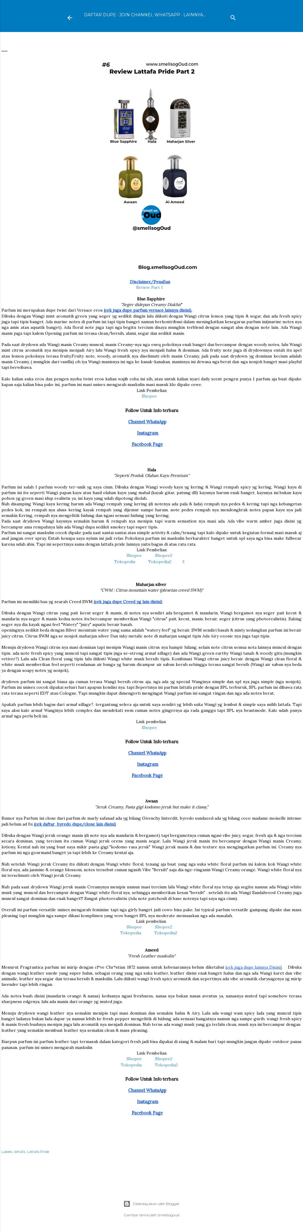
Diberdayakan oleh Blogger (151, 1203)
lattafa (19, 1151)
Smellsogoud (168, 1215)
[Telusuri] (233, 16)
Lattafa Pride (38, 1151)
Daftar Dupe (100, 14)
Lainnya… (194, 14)
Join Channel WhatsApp (149, 14)
